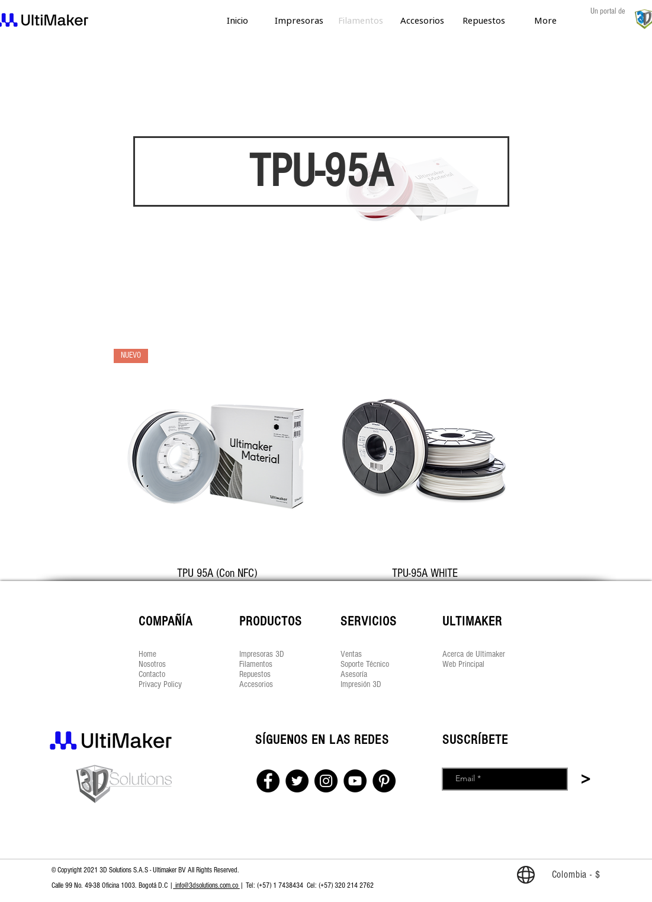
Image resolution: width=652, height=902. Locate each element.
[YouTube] (355, 780)
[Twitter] (297, 780)
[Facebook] (268, 780)
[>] (586, 780)
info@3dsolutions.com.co (206, 885)
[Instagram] (326, 780)
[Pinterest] (384, 780)
